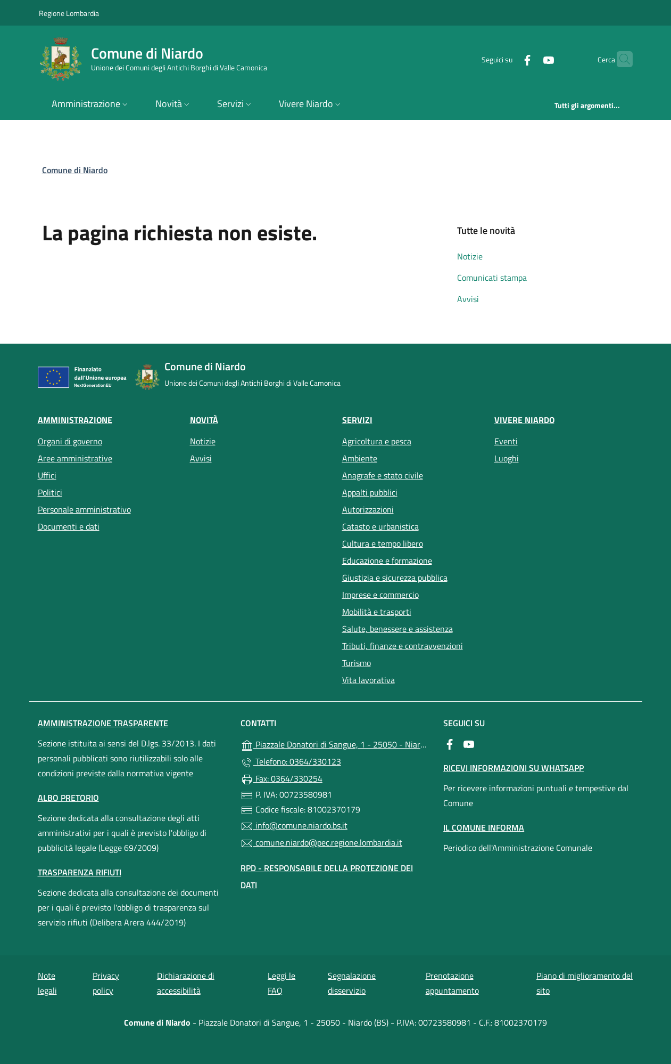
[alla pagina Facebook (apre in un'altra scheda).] (506, 59)
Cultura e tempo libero (382, 543)
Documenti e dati (69, 526)
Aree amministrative (75, 458)
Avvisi (468, 299)
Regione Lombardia (69, 13)
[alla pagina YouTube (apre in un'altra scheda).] (528, 59)
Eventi (506, 441)
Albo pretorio (68, 797)
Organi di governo (70, 441)
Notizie (470, 256)
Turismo (356, 662)
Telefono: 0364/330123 (291, 762)
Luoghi (506, 458)
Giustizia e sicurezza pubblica (395, 577)
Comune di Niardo (74, 170)
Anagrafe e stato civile (382, 475)
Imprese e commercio (380, 594)
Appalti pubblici (369, 492)
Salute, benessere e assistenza (397, 628)
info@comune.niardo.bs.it (294, 826)
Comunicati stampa (492, 277)
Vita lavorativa (368, 679)
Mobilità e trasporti (376, 611)
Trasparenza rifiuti (79, 872)
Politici (50, 492)
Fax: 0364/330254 (281, 779)
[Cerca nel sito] (620, 59)
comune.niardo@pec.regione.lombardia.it (321, 843)
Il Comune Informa (483, 827)
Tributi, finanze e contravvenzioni (402, 645)
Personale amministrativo (84, 509)
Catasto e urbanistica (380, 526)
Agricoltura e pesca (376, 441)
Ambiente (359, 458)
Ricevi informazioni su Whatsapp (513, 767)
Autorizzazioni (368, 509)
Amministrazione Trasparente (103, 723)
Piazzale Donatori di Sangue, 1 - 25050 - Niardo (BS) (335, 744)
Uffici (47, 475)
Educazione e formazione (387, 560)
